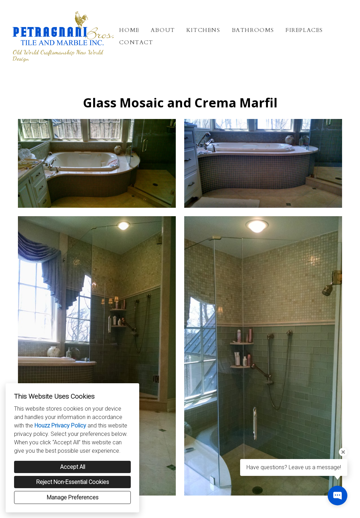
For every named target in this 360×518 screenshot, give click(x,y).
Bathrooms (253, 30)
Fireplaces (304, 30)
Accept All (72, 467)
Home (129, 30)
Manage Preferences (72, 497)
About (163, 30)
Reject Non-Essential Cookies (72, 482)
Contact (136, 42)
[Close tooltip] (343, 452)
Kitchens (203, 30)
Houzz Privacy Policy (60, 425)
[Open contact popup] (337, 495)
